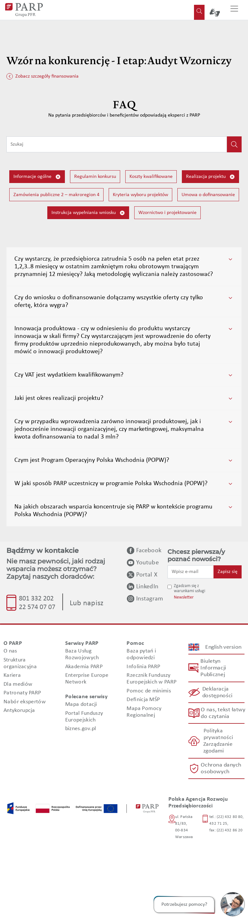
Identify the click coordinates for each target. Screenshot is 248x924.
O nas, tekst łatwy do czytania (222, 713)
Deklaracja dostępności (217, 692)
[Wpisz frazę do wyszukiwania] (116, 144)
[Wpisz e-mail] (190, 571)
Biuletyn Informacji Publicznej (213, 668)
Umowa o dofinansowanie (208, 194)
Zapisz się (227, 571)
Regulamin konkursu (95, 176)
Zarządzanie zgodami (217, 748)
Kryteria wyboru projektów (140, 194)
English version (223, 647)
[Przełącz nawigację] (234, 10)
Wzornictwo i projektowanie (167, 212)
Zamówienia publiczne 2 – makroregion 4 (56, 194)
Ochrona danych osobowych (221, 768)
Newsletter (184, 597)
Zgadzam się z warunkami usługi (189, 589)
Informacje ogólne (37, 176)
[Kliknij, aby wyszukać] (234, 144)
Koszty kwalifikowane (151, 176)
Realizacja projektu (210, 176)
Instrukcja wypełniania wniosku (88, 213)
